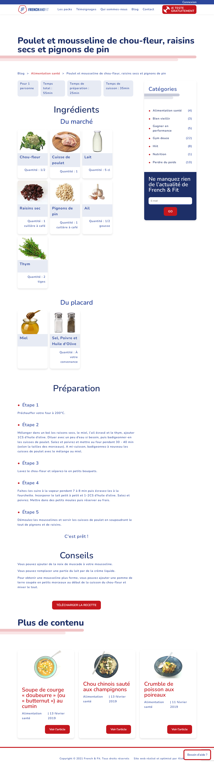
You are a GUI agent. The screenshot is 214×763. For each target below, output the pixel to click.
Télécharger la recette (76, 605)
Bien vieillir (161, 119)
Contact (148, 9)
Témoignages (86, 9)
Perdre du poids (164, 162)
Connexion (189, 2)
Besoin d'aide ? (197, 755)
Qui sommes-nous (114, 9)
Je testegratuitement (178, 9)
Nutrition (159, 154)
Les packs (65, 9)
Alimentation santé (45, 73)
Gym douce (161, 138)
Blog (135, 9)
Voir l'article (57, 729)
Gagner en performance (162, 128)
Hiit (155, 146)
